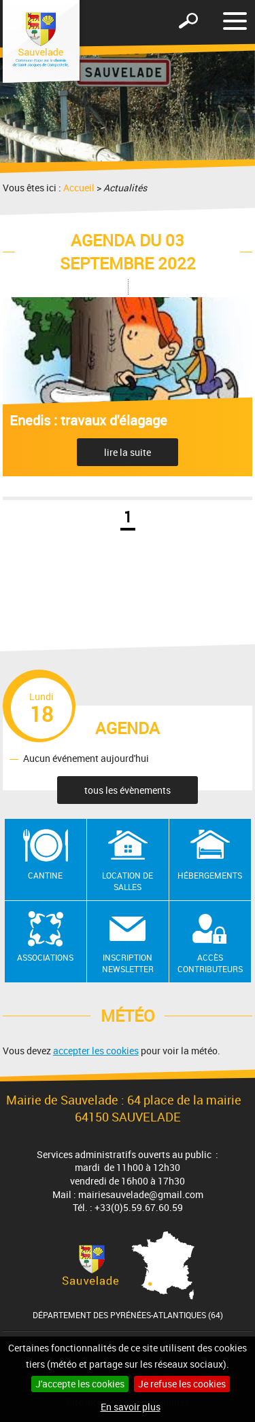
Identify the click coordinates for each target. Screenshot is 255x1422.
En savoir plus (130, 1406)
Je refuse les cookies (182, 1383)
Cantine (45, 875)
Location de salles (127, 881)
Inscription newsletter (128, 963)
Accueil (79, 187)
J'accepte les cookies (79, 1383)
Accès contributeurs (210, 963)
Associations (45, 957)
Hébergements (209, 875)
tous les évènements (127, 790)
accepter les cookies (96, 1050)
